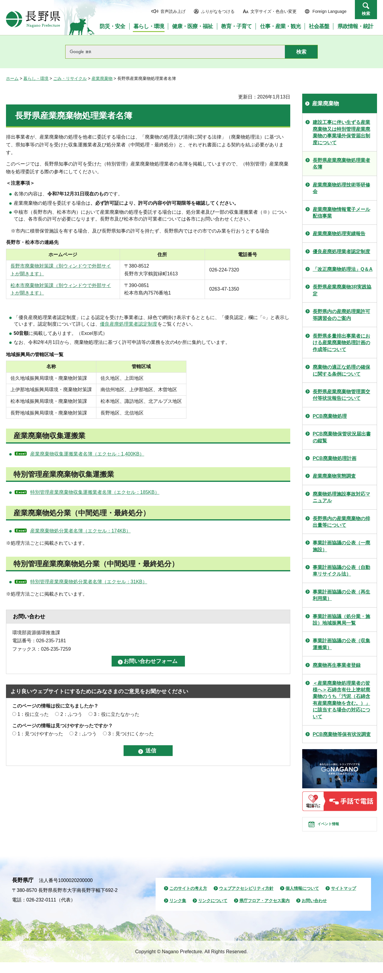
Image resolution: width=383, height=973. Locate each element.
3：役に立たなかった (116, 714)
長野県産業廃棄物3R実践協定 (342, 290)
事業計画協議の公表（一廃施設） (341, 546)
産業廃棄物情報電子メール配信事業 (341, 212)
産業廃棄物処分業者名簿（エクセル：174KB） (80, 530)
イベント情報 (335, 829)
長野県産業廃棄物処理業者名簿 (341, 163)
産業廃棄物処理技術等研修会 (341, 188)
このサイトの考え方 (188, 899)
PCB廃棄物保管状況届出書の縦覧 (342, 437)
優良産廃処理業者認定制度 (128, 324)
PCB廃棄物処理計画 (334, 458)
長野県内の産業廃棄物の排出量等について (341, 522)
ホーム (12, 78)
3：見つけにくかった (131, 733)
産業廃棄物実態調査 (334, 476)
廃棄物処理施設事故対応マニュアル (341, 497)
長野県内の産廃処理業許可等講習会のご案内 (341, 315)
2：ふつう (71, 714)
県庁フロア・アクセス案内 (264, 911)
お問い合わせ (314, 911)
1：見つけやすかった (40, 733)
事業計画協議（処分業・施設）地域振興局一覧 (341, 620)
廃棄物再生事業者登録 (337, 665)
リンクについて (212, 911)
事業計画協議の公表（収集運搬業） (341, 644)
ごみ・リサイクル (70, 78)
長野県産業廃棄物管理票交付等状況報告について (341, 395)
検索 (366, 13)
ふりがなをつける (218, 11)
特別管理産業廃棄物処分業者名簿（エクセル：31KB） (88, 581)
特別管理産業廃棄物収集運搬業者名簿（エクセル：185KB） (94, 492)
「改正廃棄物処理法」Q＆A (343, 269)
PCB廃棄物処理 (330, 416)
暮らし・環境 (35, 78)
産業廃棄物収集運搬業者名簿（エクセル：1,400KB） (87, 453)
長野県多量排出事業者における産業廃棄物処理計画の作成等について (341, 342)
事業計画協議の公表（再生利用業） (341, 595)
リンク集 (177, 911)
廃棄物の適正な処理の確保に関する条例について (341, 370)
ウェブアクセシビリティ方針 (246, 899)
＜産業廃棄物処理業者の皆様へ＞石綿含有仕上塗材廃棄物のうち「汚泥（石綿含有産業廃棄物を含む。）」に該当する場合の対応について (341, 700)
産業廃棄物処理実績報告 (339, 233)
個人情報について (302, 899)
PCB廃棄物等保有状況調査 (342, 734)
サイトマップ (343, 899)
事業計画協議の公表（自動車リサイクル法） (341, 570)
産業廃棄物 (102, 78)
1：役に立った (33, 714)
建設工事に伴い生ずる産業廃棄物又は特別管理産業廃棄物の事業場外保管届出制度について (341, 132)
